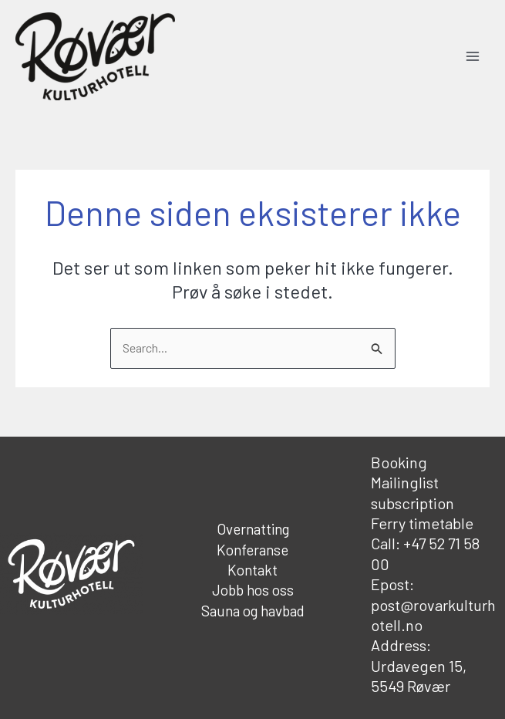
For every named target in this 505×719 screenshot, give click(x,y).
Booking (399, 462)
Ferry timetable (422, 523)
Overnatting (253, 529)
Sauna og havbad (253, 610)
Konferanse (252, 550)
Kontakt (252, 570)
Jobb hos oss (253, 590)
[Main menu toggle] (473, 56)
